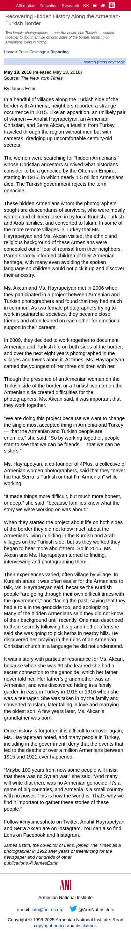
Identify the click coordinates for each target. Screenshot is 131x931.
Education (48, 5)
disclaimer (86, 925)
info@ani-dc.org (47, 909)
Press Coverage (32, 52)
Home (9, 52)
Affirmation (26, 5)
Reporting (60, 52)
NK (86, 5)
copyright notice (50, 925)
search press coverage (104, 61)
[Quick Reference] (94, 5)
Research (70, 5)
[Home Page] (103, 5)
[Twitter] (73, 909)
